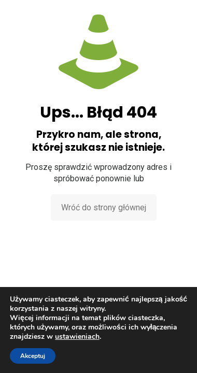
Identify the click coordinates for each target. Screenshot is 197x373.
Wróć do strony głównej (103, 207)
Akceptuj (32, 356)
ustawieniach (77, 336)
